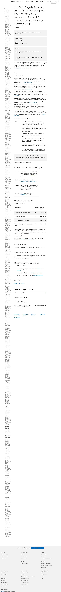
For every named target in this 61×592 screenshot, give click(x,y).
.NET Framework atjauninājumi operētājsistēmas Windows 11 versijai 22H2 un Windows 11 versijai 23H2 (7, 12)
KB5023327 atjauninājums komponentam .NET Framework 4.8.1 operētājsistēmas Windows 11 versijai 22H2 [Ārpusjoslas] (8, 480)
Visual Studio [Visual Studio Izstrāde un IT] (23, 586)
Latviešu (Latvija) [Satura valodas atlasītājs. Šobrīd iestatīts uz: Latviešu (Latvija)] (5, 589)
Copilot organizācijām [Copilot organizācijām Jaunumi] (4, 554)
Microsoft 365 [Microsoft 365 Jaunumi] (3, 557)
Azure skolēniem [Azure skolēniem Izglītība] (43, 567)
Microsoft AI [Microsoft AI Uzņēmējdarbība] (3, 572)
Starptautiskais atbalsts (38, 275)
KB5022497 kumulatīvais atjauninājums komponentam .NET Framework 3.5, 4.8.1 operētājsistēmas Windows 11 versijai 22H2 (8, 469)
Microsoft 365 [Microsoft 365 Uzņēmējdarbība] (3, 580)
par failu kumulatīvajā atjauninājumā (26, 239)
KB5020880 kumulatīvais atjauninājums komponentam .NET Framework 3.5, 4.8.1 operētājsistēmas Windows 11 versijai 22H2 (8, 502)
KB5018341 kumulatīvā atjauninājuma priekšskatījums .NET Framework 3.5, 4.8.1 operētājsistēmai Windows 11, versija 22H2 (8, 523)
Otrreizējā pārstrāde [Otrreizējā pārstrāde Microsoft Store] (24, 561)
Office (23, 1)
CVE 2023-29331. (20, 109)
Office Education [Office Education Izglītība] (43, 561)
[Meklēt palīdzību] (55, 1)
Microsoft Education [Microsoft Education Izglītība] (44, 554)
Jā (34, 547)
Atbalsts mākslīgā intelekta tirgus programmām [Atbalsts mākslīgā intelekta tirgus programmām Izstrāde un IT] (28, 576)
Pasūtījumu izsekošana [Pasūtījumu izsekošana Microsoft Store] (24, 559)
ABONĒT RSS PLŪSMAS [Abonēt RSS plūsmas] (19, 283)
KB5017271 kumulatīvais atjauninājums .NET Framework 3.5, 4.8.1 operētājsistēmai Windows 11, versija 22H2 (8, 533)
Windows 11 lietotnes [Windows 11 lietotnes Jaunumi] (4, 559)
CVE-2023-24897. (28, 82)
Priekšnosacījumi (17, 68)
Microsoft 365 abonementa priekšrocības (17, 316)
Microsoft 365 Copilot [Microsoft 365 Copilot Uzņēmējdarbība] (4, 584)
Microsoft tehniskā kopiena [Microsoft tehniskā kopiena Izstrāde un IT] (25, 578)
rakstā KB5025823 (31, 176)
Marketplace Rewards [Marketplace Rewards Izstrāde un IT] (24, 584)
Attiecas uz (17, 27)
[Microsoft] (5, 1)
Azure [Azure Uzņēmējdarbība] (2, 576)
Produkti (27, 1)
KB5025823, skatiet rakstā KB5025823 (28, 181)
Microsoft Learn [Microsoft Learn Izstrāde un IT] (23, 574)
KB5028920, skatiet (24, 194)
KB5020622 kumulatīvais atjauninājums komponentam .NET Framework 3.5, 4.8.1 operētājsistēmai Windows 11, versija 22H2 (8, 512)
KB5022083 (34, 152)
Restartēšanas (25, 68)
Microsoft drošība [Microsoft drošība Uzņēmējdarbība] (3, 574)
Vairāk (32, 1)
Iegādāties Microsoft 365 (40, 1)
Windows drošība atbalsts (37, 272)
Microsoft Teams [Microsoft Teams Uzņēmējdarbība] (3, 586)
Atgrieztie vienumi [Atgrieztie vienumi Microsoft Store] (24, 557)
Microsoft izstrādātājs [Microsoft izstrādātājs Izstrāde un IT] (24, 572)
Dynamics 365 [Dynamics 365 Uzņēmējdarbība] (3, 578)
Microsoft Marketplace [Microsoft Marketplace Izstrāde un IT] (24, 580)
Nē (41, 547)
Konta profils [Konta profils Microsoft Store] (23, 554)
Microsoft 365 (18, 1)
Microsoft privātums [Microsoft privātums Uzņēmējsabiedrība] (44, 574)
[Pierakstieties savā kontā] (58, 1)
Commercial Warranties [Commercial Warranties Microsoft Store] (24, 563)
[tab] (17, 301)
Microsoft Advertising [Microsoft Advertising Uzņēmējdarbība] (4, 582)
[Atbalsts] (13, 1)
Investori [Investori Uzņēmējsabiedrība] (42, 576)
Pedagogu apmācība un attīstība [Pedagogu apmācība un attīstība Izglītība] (46, 563)
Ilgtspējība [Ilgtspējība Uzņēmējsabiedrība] (42, 578)
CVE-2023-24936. (33, 102)
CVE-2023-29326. (28, 89)
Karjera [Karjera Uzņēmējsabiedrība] (42, 572)
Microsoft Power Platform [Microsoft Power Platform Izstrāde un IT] (25, 582)
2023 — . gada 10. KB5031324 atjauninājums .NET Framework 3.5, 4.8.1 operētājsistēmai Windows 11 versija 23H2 (8, 331)
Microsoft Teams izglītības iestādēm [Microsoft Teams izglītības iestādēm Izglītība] (46, 557)
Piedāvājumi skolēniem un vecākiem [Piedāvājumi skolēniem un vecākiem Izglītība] (46, 565)
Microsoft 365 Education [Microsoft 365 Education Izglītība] (44, 559)
